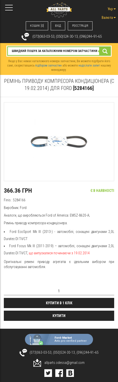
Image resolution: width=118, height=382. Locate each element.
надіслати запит (89, 65)
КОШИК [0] (37, 26)
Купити (59, 316)
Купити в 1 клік (59, 303)
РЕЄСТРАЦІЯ (80, 26)
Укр (112, 9)
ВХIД (58, 26)
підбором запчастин (48, 65)
